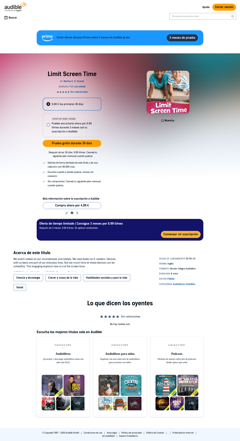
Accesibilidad (108, 436)
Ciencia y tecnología (28, 280)
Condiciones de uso (93, 432)
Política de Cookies (155, 432)
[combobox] (202, 16)
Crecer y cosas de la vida (63, 280)
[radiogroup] (72, 117)
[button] (66, 213)
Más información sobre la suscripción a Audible (71, 198)
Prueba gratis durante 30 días (72, 143)
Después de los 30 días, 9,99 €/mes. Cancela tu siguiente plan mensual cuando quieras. (73, 154)
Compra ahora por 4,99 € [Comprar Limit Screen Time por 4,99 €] (72, 205)
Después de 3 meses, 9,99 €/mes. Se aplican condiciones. (81, 225)
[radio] (72, 104)
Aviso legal (112, 432)
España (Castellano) (128, 436)
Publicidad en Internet (183, 432)
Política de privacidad (131, 432)
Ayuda (206, 7)
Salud (19, 290)
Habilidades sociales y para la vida (106, 280)
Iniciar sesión (224, 7)
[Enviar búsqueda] (233, 16)
